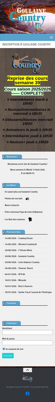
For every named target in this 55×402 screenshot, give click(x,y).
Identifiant (7, 328)
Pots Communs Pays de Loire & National (23, 212)
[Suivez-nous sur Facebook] (28, 394)
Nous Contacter (12, 205)
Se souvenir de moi (13, 349)
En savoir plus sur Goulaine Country (21, 191)
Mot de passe (8, 338)
